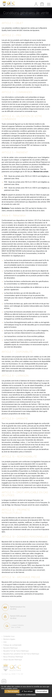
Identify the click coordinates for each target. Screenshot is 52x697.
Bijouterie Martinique (11, 648)
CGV (6, 642)
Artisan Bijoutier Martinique (13, 660)
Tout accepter (12, 691)
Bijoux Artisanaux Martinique (14, 657)
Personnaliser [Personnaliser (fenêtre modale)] (41, 691)
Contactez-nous (10, 636)
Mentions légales (10, 639)
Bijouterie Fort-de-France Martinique (17, 651)
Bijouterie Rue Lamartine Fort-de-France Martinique (22, 654)
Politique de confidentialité (13, 645)
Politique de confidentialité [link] (26, 695)
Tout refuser (27, 691)
